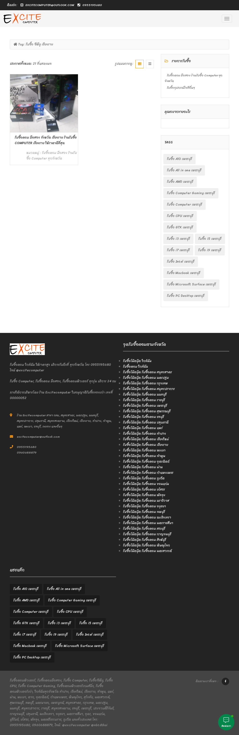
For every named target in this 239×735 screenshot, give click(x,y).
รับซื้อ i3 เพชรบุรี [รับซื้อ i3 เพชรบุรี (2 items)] (178, 239)
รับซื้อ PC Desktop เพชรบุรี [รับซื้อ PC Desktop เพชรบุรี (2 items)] (185, 296)
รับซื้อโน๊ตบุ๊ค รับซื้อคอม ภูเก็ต (144, 478)
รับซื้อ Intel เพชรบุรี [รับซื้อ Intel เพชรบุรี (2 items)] (180, 261)
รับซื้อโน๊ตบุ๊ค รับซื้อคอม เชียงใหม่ (146, 439)
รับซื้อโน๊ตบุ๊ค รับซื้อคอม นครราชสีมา (148, 523)
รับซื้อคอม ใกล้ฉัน (135, 366)
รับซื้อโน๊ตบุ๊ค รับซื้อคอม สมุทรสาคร (147, 372)
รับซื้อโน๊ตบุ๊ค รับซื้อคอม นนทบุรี (145, 394)
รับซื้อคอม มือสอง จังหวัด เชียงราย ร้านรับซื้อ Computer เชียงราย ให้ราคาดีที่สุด (46, 140)
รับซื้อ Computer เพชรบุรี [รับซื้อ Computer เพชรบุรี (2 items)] (184, 204)
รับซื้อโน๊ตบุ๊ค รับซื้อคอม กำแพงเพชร (148, 473)
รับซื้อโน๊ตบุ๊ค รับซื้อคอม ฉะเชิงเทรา (147, 517)
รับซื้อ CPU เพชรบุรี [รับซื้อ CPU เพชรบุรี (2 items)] (180, 216)
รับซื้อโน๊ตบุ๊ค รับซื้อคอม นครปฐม (146, 378)
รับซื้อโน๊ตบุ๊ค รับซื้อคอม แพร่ (143, 428)
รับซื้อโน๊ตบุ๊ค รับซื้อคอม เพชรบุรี (145, 406)
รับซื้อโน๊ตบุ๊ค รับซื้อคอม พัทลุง (144, 495)
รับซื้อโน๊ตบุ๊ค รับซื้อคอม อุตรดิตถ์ (146, 461)
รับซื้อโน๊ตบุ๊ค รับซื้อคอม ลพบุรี (144, 512)
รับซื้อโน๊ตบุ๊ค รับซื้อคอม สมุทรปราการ (149, 389)
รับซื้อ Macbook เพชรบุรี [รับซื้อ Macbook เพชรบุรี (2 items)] (183, 273)
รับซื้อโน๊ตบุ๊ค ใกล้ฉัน (137, 361)
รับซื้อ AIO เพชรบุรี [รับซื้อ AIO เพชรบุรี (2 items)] (179, 159)
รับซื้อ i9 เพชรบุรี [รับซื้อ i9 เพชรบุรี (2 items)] (209, 250)
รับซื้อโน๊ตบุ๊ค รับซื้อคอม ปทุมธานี (146, 422)
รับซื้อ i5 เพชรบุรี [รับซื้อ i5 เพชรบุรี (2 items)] (209, 239)
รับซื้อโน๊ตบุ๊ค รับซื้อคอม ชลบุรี (143, 417)
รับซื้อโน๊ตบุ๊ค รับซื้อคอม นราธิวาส (146, 501)
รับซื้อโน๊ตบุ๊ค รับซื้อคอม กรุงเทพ (145, 383)
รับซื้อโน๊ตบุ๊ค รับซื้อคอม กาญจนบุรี (147, 534)
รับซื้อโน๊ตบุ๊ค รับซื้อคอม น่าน (143, 467)
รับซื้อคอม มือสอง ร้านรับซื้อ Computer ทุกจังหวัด (51, 155)
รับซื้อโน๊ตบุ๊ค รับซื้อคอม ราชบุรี (144, 400)
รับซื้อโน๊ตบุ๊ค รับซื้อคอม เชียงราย (145, 445)
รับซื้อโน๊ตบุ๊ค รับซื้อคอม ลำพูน (144, 456)
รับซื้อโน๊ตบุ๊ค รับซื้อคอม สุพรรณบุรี (147, 411)
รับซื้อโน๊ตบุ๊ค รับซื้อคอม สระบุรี (144, 529)
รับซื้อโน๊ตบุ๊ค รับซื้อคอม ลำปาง (144, 434)
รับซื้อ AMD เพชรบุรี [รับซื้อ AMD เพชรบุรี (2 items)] (180, 182)
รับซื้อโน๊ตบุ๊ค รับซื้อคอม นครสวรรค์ (147, 551)
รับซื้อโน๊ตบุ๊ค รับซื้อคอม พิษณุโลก (146, 545)
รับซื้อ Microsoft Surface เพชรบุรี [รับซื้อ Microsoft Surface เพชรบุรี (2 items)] (191, 284)
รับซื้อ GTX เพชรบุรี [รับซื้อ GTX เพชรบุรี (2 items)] (180, 227)
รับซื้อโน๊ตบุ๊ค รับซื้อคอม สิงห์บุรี (144, 540)
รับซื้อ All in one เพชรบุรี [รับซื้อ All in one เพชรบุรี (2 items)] (184, 170)
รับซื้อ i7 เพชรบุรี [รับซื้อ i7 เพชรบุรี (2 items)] (178, 250)
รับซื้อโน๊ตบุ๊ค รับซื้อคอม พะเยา (144, 450)
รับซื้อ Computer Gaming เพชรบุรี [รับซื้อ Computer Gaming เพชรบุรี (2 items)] (191, 193)
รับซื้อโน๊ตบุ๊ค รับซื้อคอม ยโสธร (144, 489)
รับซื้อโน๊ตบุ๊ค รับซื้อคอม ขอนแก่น (146, 484)
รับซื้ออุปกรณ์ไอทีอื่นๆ (181, 87)
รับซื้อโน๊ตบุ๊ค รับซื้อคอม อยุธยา (144, 506)
